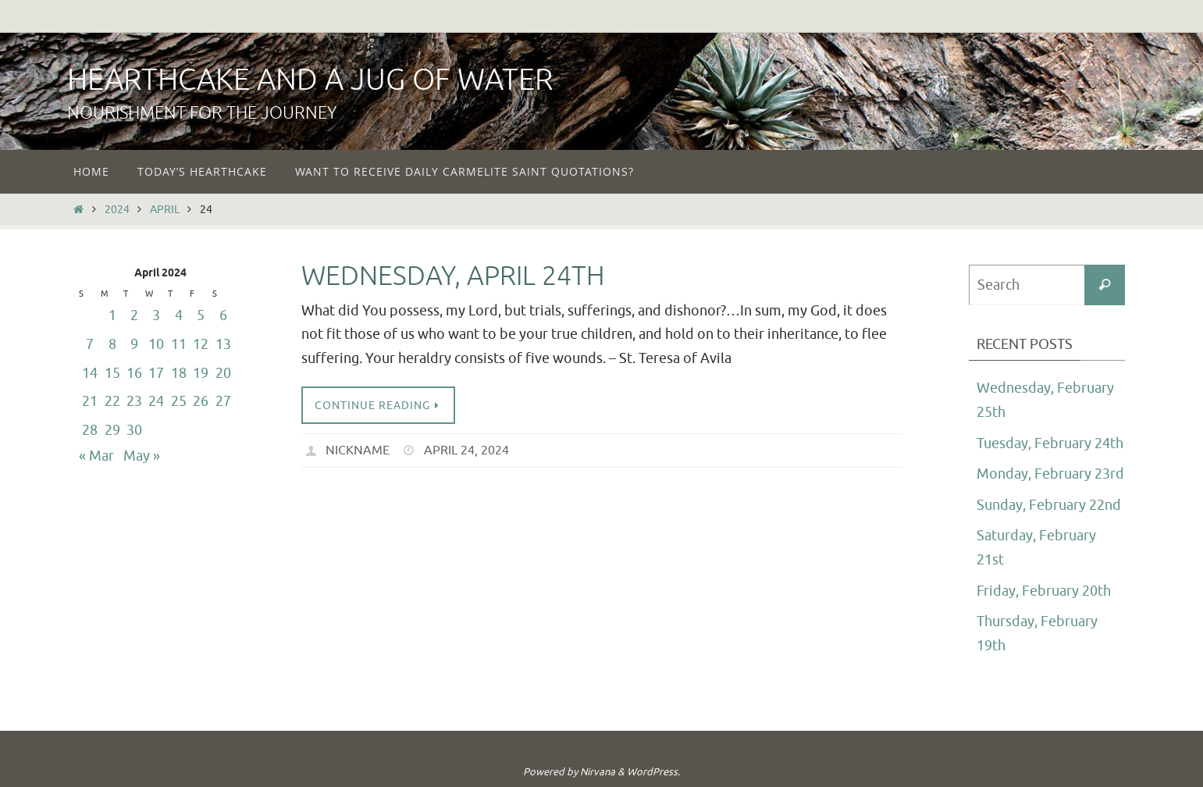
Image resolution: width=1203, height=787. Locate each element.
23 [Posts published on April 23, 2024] (134, 401)
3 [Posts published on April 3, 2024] (156, 315)
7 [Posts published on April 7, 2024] (90, 344)
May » (141, 456)
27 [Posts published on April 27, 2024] (223, 401)
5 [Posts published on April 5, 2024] (201, 315)
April (165, 209)
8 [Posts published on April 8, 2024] (112, 344)
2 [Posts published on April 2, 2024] (134, 315)
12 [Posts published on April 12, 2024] (200, 344)
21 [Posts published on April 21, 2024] (90, 401)
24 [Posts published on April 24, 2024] (156, 401)
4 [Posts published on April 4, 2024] (179, 315)
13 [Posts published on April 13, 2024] (223, 344)
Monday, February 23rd (1050, 474)
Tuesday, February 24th (1050, 443)
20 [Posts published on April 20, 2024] (223, 373)
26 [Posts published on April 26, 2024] (200, 401)
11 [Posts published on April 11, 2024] (179, 344)
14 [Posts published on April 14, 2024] (90, 373)
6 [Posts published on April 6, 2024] (223, 315)
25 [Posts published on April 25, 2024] (179, 401)
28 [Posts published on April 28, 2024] (90, 430)
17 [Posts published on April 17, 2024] (156, 373)
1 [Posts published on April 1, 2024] (112, 315)
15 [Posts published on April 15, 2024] (112, 373)
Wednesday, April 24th (453, 276)
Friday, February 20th (1044, 591)
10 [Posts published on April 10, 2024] (156, 344)
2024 (117, 209)
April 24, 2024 (466, 450)
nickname (358, 450)
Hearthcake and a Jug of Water (310, 80)
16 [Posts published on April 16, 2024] (134, 373)
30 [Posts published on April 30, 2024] (134, 430)
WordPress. (653, 771)
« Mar (96, 456)
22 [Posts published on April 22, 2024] (112, 401)
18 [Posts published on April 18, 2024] (179, 373)
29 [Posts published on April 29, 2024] (112, 430)
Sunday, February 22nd (1049, 505)
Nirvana (597, 771)
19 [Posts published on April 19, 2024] (200, 373)
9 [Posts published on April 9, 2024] (134, 344)
